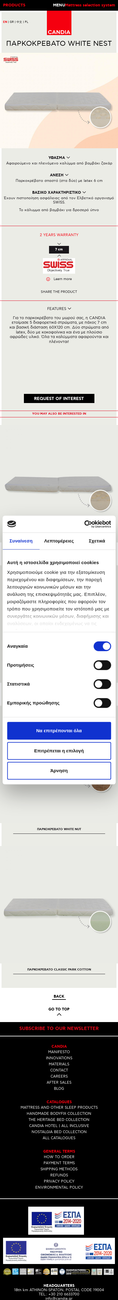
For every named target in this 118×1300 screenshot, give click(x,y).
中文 (20, 22)
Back (59, 959)
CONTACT (59, 1033)
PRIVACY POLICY (59, 1144)
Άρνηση (59, 770)
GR (13, 22)
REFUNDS (59, 1138)
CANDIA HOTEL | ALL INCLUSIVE (59, 1088)
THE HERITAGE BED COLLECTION (59, 1082)
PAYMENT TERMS (59, 1126)
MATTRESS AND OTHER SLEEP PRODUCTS (59, 1070)
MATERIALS (59, 1027)
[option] (59, 452)
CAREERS (59, 1039)
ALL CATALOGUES (59, 1101)
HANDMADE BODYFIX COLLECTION (59, 1076)
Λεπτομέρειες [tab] (59, 540)
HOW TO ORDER (59, 1120)
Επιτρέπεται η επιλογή (59, 750)
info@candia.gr (59, 1261)
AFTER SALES (59, 1045)
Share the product (59, 292)
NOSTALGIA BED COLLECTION (59, 1095)
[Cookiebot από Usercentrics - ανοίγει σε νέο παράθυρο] (84, 524)
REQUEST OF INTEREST (59, 361)
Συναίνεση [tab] (21, 540)
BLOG (59, 1051)
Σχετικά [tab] (97, 540)
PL (26, 22)
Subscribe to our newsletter (59, 991)
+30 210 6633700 (63, 1257)
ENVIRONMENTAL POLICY (59, 1150)
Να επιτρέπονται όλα (59, 730)
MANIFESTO (59, 1015)
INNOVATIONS (59, 1021)
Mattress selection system (90, 5)
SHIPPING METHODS (59, 1132)
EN (6, 22)
